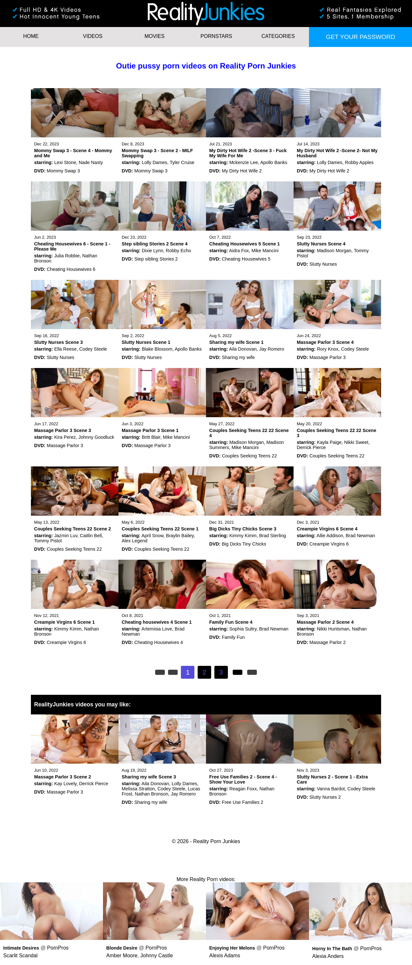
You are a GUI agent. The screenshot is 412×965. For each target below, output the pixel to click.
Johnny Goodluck (96, 437)
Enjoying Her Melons (232, 948)
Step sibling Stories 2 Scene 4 (155, 243)
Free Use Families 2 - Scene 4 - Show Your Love (243, 779)
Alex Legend (134, 540)
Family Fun (233, 637)
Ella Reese (65, 349)
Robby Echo (178, 250)
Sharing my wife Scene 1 (236, 342)
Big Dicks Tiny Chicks (244, 544)
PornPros (58, 948)
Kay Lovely (65, 783)
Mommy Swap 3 (63, 170)
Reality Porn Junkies (216, 841)
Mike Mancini (264, 250)
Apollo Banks (273, 162)
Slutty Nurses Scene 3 (58, 342)
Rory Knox (327, 349)
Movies (154, 36)
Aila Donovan (243, 349)
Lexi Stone (65, 162)
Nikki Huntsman (333, 628)
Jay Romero (271, 349)
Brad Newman (360, 535)
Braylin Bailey (180, 535)
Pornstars (216, 36)
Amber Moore (121, 955)
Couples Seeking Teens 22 (249, 455)
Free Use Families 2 (242, 802)
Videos (92, 36)
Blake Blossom (157, 349)
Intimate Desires (21, 948)
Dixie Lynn (152, 250)
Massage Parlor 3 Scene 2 (62, 776)
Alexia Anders (328, 956)
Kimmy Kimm (243, 535)
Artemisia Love (157, 628)
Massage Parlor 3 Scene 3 (62, 430)
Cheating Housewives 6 (71, 269)
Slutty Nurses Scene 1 (146, 342)
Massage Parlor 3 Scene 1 (150, 430)
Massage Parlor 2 (327, 642)
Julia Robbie (67, 255)
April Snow (153, 535)
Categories (278, 36)
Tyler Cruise (182, 162)
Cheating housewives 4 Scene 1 (157, 622)
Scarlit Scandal (20, 955)
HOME (31, 36)
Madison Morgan (334, 250)
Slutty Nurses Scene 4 (321, 243)
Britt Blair (151, 437)
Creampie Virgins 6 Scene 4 (327, 528)
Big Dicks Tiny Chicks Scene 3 (242, 528)
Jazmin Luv (65, 535)
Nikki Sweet (356, 442)
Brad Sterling (272, 535)
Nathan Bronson (151, 793)
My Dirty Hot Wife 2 (242, 170)
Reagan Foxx (243, 788)
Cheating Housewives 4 (158, 642)
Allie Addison (330, 535)
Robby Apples (359, 162)
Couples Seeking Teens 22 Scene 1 (160, 528)
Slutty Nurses (323, 264)
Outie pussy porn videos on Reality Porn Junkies (206, 65)
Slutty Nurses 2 (325, 797)
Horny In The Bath (332, 948)
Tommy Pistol (48, 540)
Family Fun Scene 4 (230, 622)
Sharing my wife (238, 357)
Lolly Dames (154, 162)
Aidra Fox (239, 250)
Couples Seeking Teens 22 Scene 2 (72, 528)
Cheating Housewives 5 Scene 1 (244, 243)
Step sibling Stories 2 (156, 259)
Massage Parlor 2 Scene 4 (325, 622)
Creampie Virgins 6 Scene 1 (64, 622)
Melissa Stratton (138, 788)
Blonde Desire (121, 948)
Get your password (360, 36)
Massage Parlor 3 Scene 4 (325, 342)
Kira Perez (65, 437)
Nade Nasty (91, 162)
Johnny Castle (156, 955)
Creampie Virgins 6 (329, 544)
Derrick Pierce (311, 447)
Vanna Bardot (331, 788)
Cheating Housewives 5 (246, 259)
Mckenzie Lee (243, 162)
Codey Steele (93, 349)
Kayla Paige (329, 442)
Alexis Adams (224, 955)
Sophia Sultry (243, 628)
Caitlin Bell (91, 535)
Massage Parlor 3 (327, 357)
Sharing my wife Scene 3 (149, 776)
